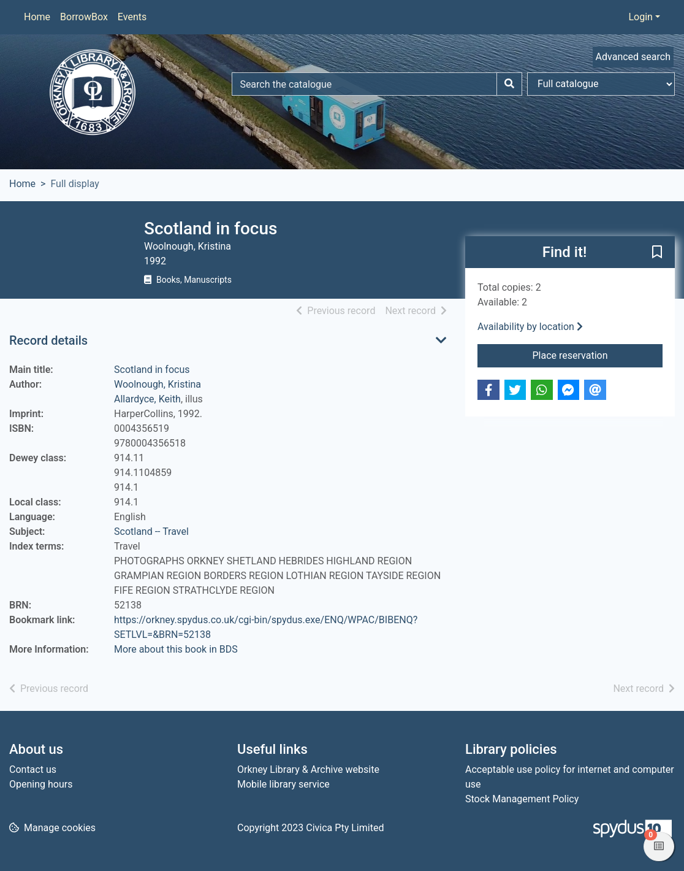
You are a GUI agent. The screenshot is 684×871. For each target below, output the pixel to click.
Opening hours (40, 784)
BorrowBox (84, 17)
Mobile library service (283, 784)
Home (37, 17)
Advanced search (633, 57)
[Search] (509, 84)
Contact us (32, 769)
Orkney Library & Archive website (308, 769)
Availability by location (530, 326)
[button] (657, 253)
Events (132, 17)
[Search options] (601, 84)
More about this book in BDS (176, 649)
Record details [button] (48, 340)
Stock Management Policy (522, 799)
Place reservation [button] (598, 354)
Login (640, 17)
